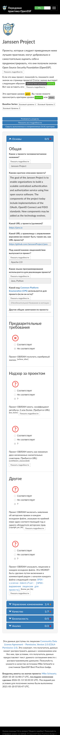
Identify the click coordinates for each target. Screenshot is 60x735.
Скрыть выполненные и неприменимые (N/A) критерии (30, 126)
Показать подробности (13, 72)
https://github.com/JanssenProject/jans (28, 244)
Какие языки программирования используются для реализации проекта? (30, 270)
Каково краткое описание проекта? (27, 172)
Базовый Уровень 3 (11, 108)
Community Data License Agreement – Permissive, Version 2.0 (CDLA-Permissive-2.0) (29, 643)
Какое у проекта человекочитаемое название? (27, 155)
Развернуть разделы (30, 119)
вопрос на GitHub (19, 734)
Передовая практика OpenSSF (19, 9)
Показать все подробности (30, 122)
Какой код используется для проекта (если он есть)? (28, 290)
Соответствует (15, 344)
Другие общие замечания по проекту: (29, 309)
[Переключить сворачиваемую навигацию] (54, 8)
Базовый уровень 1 (27, 104)
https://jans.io (15, 227)
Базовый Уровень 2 (46, 104)
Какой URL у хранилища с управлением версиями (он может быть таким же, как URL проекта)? (30, 236)
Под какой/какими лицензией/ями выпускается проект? (27, 251)
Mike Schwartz (49, 672)
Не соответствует (15, 348)
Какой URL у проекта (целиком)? (26, 223)
